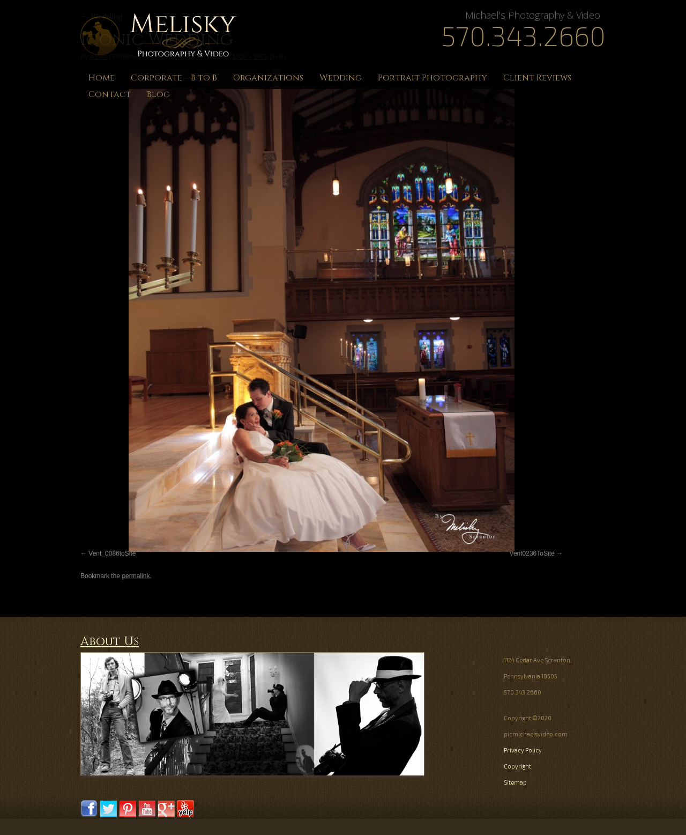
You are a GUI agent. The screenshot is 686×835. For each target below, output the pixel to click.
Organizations (268, 78)
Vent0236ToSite (532, 553)
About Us (109, 641)
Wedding (340, 78)
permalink (136, 576)
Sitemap (515, 782)
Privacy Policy (523, 750)
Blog (158, 94)
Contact (109, 94)
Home (101, 78)
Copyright (517, 766)
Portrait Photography (432, 78)
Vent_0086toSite (112, 553)
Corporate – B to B (174, 78)
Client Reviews (537, 78)
